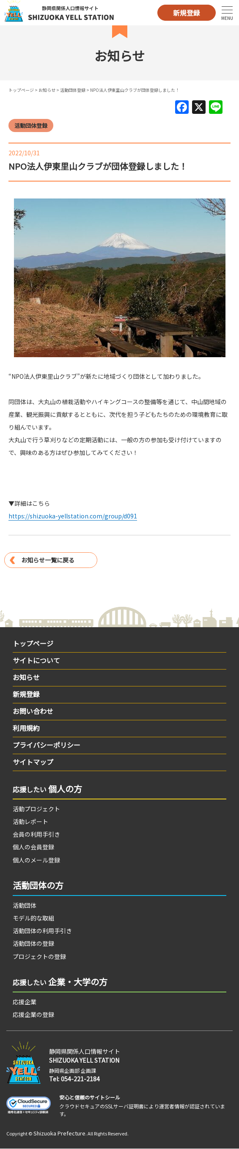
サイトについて (36, 660)
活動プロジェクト (36, 809)
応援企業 (24, 1001)
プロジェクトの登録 (39, 956)
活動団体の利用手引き (42, 930)
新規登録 (186, 13)
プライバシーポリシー (46, 745)
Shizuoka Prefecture (59, 1133)
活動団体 (24, 905)
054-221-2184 (80, 1079)
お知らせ (46, 90)
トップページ (21, 90)
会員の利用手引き (36, 834)
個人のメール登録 (36, 860)
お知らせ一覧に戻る (47, 560)
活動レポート (30, 821)
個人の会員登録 (33, 847)
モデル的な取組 (33, 918)
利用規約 (26, 728)
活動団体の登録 (33, 943)
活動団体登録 (72, 90)
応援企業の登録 (33, 1014)
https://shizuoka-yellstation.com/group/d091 (72, 516)
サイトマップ (33, 762)
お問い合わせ (33, 711)
